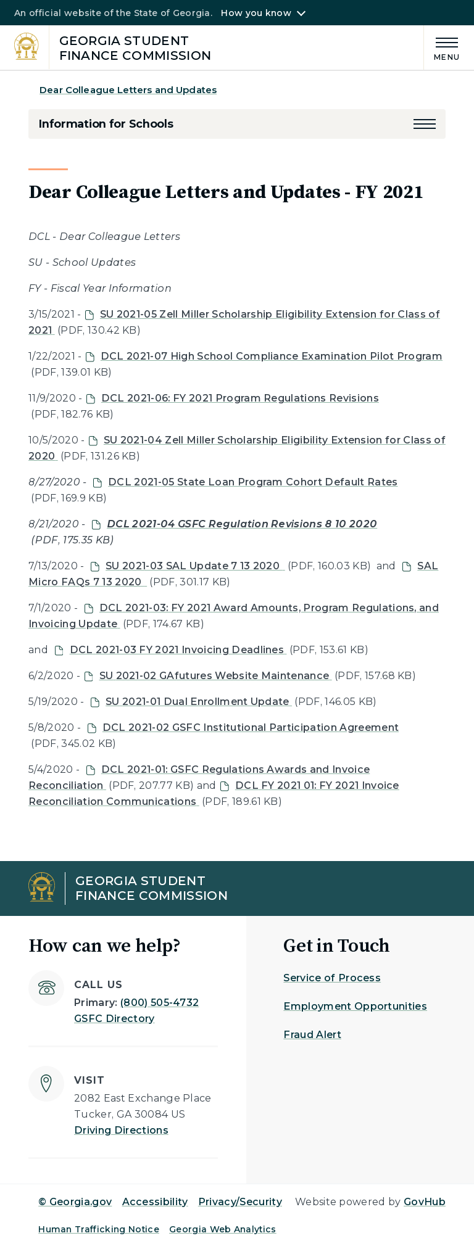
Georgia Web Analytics (222, 1229)
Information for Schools (105, 124)
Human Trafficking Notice (98, 1229)
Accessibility (155, 1202)
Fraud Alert (312, 1035)
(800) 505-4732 (159, 1002)
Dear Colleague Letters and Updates (128, 90)
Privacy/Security (240, 1202)
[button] (425, 124)
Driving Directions (121, 1130)
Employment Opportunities (355, 1006)
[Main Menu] (442, 47)
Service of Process (332, 978)
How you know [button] (256, 13)
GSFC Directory (114, 1018)
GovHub (425, 1202)
